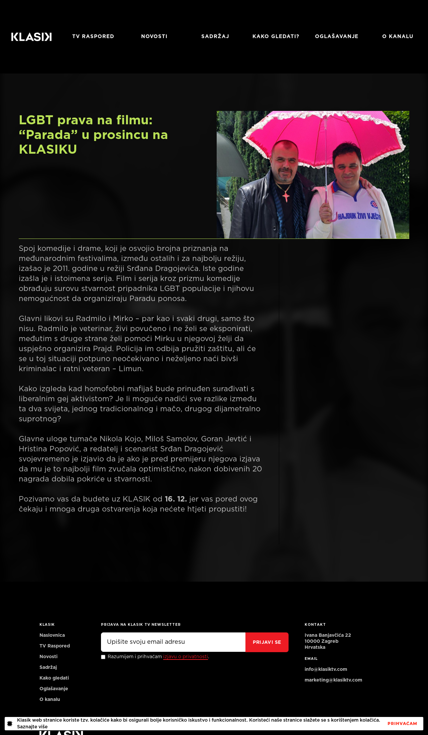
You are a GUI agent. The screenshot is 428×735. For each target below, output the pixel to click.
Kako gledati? (275, 36)
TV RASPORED (93, 36)
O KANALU (397, 36)
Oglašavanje (336, 36)
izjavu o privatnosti (185, 656)
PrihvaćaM (402, 723)
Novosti (154, 36)
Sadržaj (215, 36)
